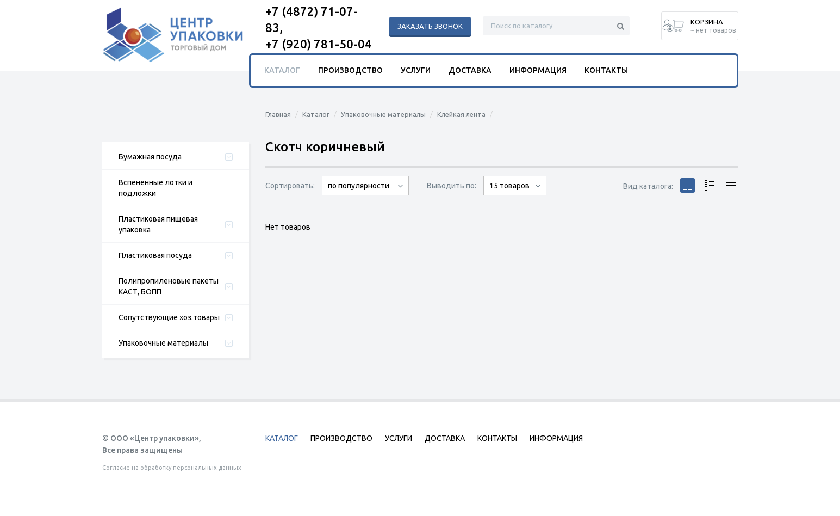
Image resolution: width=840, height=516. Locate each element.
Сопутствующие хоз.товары (169, 317)
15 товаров (509, 185)
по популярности (358, 185)
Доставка (470, 70)
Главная (278, 114)
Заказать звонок (430, 26)
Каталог (315, 114)
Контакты (606, 70)
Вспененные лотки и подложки (155, 188)
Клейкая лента (461, 114)
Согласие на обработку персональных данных (171, 467)
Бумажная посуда (150, 156)
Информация (538, 70)
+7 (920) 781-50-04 (318, 44)
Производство (350, 70)
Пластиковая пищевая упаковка (158, 224)
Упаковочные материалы (163, 343)
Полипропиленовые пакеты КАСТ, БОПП (169, 286)
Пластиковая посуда (155, 255)
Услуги (416, 70)
